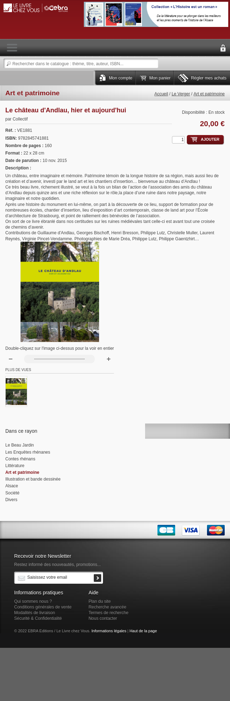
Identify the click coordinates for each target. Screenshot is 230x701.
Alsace (11, 485)
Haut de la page (143, 631)
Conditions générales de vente (42, 607)
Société (12, 492)
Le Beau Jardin (19, 445)
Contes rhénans (20, 458)
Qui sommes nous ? (33, 601)
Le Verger (181, 93)
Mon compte (120, 77)
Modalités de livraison (34, 612)
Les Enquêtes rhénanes (27, 452)
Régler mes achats (208, 77)
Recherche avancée (107, 607)
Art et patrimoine (209, 93)
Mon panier (160, 77)
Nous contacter (102, 618)
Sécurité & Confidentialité (38, 618)
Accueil (161, 93)
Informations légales (108, 631)
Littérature (14, 465)
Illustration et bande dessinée (33, 479)
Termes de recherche (108, 612)
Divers (11, 499)
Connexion (222, 48)
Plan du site (99, 601)
